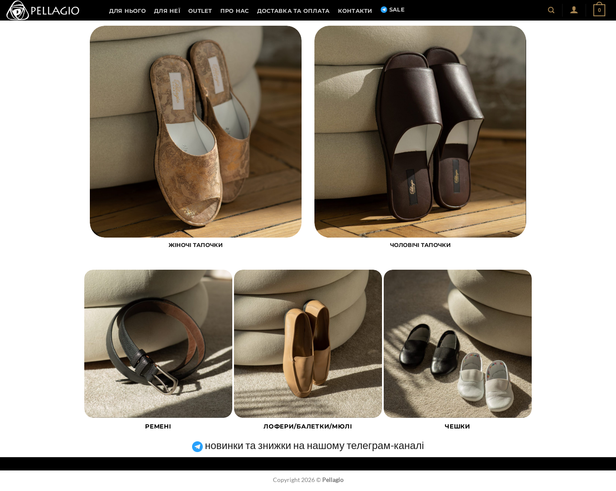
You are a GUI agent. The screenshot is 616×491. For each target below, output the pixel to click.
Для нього (127, 11)
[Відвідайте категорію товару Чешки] (458, 355)
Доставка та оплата (293, 11)
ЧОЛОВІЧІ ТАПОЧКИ (420, 245)
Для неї (167, 11)
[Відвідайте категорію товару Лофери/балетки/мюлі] (308, 355)
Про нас (234, 11)
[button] (574, 9)
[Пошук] (551, 10)
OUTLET (200, 11)
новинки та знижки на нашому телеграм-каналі (308, 445)
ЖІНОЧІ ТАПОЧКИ (196, 245)
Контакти (355, 11)
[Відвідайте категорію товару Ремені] (158, 355)
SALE (393, 9)
